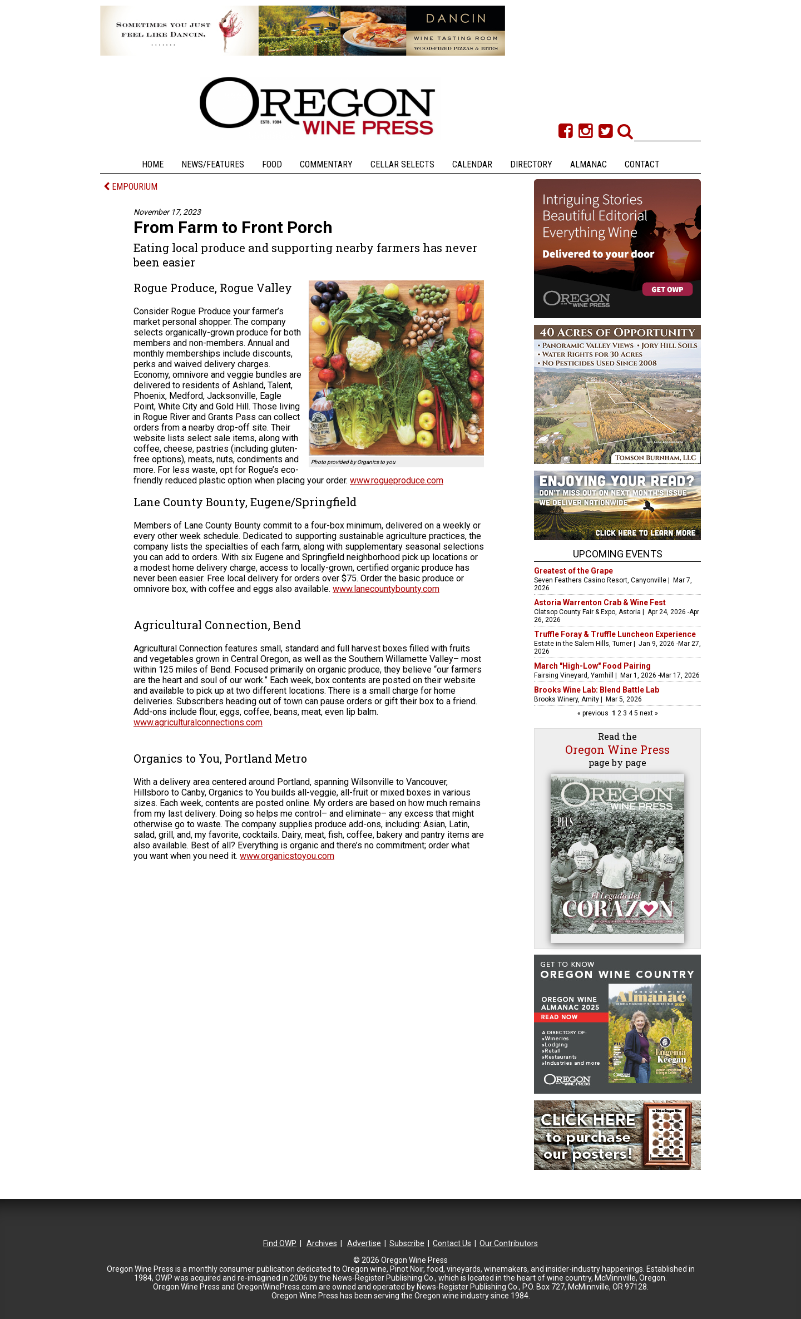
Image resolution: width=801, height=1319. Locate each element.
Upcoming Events (617, 554)
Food (272, 164)
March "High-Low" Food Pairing (592, 665)
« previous (593, 713)
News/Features (212, 164)
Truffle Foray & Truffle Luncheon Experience (615, 634)
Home (153, 164)
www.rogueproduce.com (396, 480)
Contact (642, 164)
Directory (531, 164)
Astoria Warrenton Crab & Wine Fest (600, 602)
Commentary (326, 164)
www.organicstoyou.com (287, 856)
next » (648, 713)
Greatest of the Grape (573, 570)
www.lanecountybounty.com (386, 589)
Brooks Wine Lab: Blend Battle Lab (596, 689)
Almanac (588, 164)
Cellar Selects (402, 164)
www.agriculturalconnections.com (198, 722)
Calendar (472, 164)
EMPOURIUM (130, 186)
